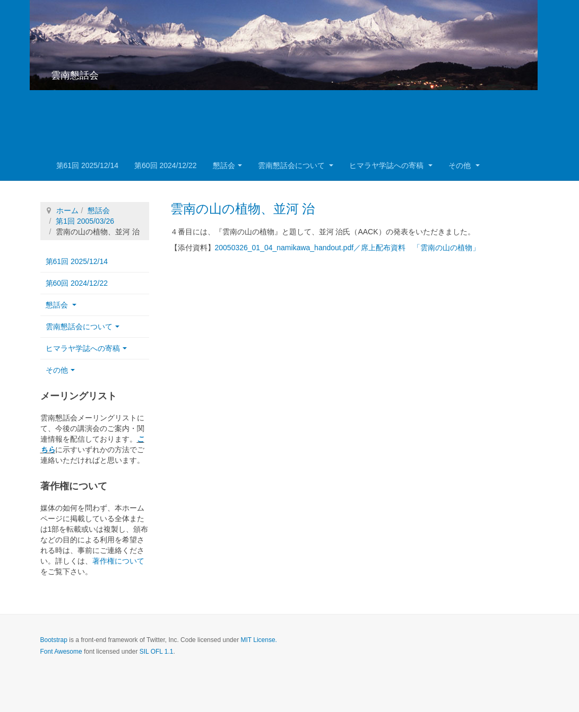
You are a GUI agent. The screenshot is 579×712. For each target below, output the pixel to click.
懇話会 (227, 165)
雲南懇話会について (296, 165)
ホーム (67, 210)
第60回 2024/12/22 (165, 165)
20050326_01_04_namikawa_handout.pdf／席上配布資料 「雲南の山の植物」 (347, 247)
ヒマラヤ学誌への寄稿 (391, 165)
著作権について (118, 561)
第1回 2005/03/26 (85, 221)
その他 (464, 165)
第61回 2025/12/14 (87, 165)
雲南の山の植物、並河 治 (242, 208)
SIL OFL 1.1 (157, 651)
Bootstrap (53, 640)
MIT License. (258, 640)
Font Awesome (61, 651)
